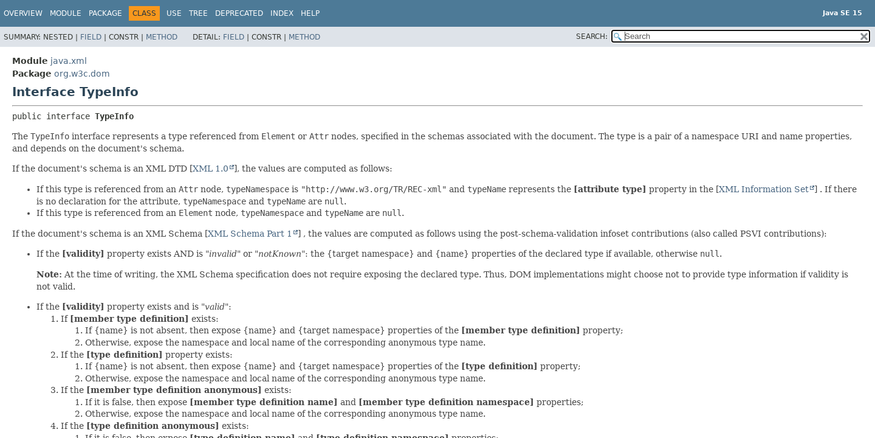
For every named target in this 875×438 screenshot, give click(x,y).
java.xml (68, 61)
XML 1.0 (210, 168)
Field (90, 37)
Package (105, 13)
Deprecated (239, 13)
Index (281, 13)
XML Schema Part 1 (250, 233)
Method (161, 37)
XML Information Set (764, 189)
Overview (23, 13)
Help (310, 13)
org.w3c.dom (82, 73)
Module (65, 13)
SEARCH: (592, 36)
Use (174, 13)
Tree (198, 13)
